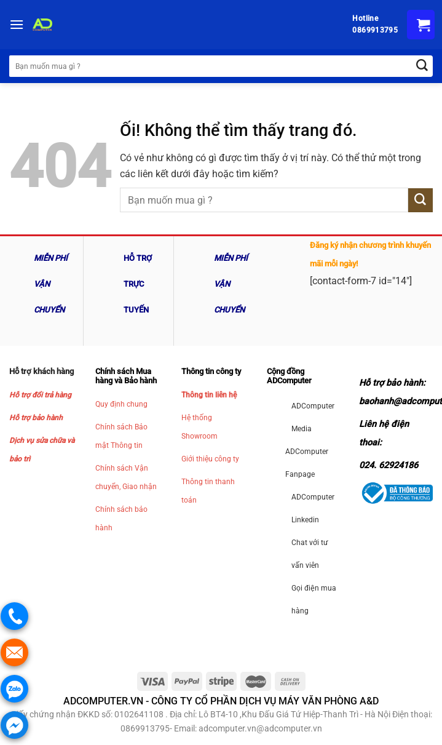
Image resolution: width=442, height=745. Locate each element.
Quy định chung (121, 404)
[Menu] (16, 24)
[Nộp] (420, 200)
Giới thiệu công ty (210, 459)
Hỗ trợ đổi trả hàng (40, 395)
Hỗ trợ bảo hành (36, 417)
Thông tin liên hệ (209, 395)
